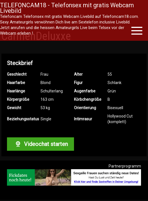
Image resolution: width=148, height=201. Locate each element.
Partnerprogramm (125, 166)
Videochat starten (40, 144)
